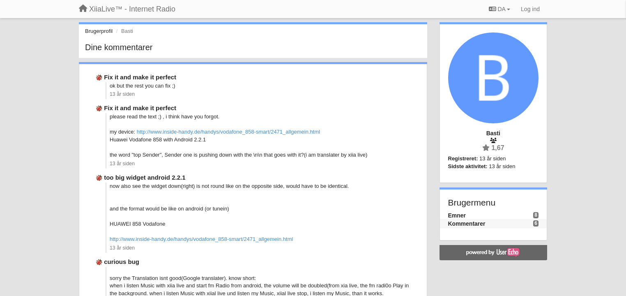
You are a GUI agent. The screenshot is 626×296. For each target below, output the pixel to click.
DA (499, 9)
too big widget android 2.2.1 (144, 177)
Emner (457, 215)
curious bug (121, 261)
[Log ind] (530, 9)
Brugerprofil (99, 31)
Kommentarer (467, 223)
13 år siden (122, 94)
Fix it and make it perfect (140, 77)
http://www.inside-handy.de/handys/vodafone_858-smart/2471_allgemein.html (228, 132)
